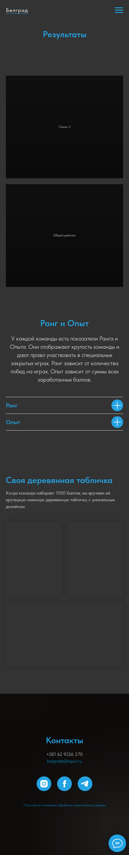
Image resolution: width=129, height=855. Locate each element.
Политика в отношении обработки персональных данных (64, 805)
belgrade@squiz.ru (64, 761)
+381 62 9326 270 (64, 754)
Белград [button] (17, 10)
